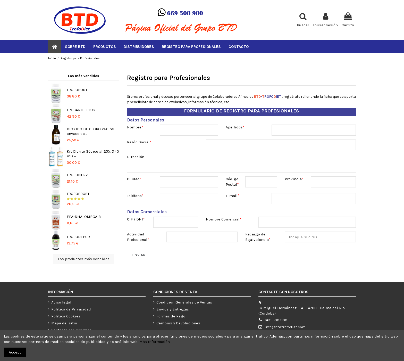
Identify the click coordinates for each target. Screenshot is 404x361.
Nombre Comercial (223, 219)
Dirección (135, 156)
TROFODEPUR (78, 236)
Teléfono (134, 195)
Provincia (293, 179)
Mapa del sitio (64, 323)
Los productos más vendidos (84, 259)
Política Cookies (65, 316)
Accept (15, 352)
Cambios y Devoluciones (178, 323)
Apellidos (234, 127)
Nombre (134, 127)
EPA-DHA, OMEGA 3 (84, 216)
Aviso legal (61, 302)
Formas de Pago (170, 316)
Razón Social (138, 142)
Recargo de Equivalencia (257, 237)
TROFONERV (77, 175)
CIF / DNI (135, 219)
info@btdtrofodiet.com (285, 327)
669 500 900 (276, 320)
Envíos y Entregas (172, 309)
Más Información (154, 341)
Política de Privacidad (71, 309)
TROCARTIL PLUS (81, 110)
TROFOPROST (78, 193)
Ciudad (133, 179)
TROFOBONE (77, 89)
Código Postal (232, 182)
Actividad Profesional (137, 237)
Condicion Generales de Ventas (184, 302)
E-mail (232, 195)
